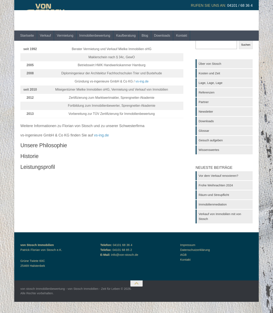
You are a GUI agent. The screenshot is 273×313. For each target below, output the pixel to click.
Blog (145, 35)
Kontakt (181, 35)
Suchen (201, 49)
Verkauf (45, 35)
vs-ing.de (142, 92)
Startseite (27, 35)
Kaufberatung (126, 35)
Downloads (162, 35)
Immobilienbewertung (94, 35)
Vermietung (65, 35)
